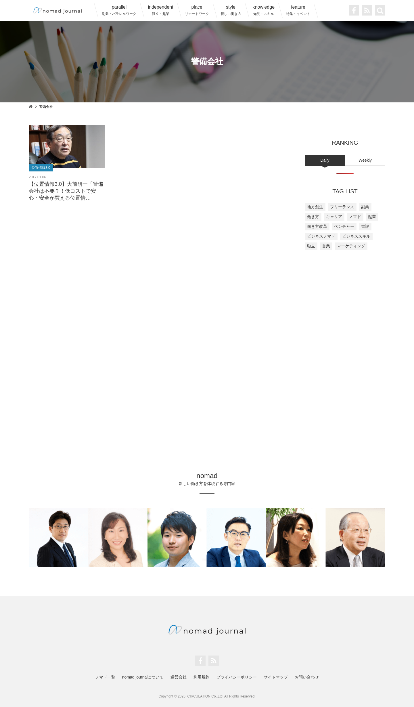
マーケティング (351, 246)
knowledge (264, 10)
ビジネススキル (356, 236)
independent (160, 10)
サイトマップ (276, 677)
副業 (365, 207)
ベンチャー (344, 226)
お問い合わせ (307, 677)
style (231, 10)
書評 (365, 226)
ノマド (355, 216)
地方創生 (315, 207)
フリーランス (342, 207)
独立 (311, 246)
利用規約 (201, 677)
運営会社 (178, 677)
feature (298, 10)
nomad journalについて (143, 677)
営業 (326, 246)
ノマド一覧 (105, 677)
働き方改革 (317, 226)
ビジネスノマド (321, 236)
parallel (119, 10)
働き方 (313, 216)
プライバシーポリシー (236, 677)
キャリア (334, 216)
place (197, 10)
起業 (372, 216)
